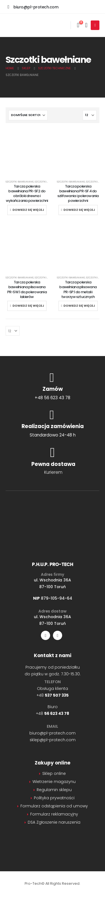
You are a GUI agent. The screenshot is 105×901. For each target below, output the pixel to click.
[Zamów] (52, 386)
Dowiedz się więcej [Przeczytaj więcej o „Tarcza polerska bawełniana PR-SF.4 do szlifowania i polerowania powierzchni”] (79, 210)
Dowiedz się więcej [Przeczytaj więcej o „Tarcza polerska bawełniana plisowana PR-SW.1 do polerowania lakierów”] (28, 306)
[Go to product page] (27, 172)
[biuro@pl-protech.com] (33, 6)
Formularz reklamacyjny (54, 814)
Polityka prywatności (54, 798)
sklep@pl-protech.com (53, 740)
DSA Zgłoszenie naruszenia (54, 822)
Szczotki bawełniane (20, 181)
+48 (52, 695)
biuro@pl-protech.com (52, 733)
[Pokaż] (90, 115)
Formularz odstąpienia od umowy (54, 806)
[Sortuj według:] (28, 115)
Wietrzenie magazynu (54, 781)
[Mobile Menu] (95, 25)
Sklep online (54, 773)
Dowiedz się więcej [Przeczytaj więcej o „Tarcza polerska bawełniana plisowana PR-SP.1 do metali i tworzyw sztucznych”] (79, 306)
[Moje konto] (86, 25)
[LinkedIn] (57, 635)
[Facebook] (45, 635)
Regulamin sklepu (54, 790)
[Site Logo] (34, 25)
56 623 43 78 (56, 713)
